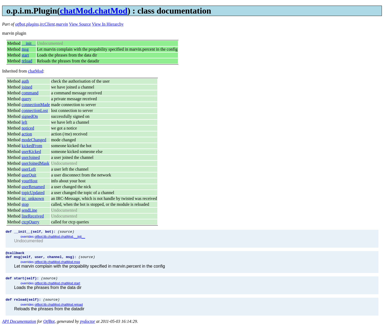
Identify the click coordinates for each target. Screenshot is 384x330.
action (27, 134)
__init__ (29, 43)
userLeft (29, 169)
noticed (28, 128)
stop (25, 204)
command (30, 93)
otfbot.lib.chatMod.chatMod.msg (57, 264)
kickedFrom (32, 145)
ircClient (47, 24)
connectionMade (36, 104)
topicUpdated (33, 192)
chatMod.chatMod (93, 10)
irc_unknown (33, 198)
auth (25, 81)
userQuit (29, 175)
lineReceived (33, 216)
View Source (80, 24)
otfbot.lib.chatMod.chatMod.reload (59, 309)
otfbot (20, 24)
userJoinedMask (35, 163)
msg (25, 49)
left (24, 122)
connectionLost (35, 110)
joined (27, 87)
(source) (66, 232)
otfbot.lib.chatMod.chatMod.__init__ (60, 237)
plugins (32, 24)
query (26, 98)
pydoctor (87, 325)
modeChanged (34, 140)
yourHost (30, 181)
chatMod (35, 71)
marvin (62, 24)
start (25, 55)
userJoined (31, 157)
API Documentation (19, 325)
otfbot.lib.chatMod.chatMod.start (57, 286)
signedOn (30, 116)
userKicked (31, 151)
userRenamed (33, 186)
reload (27, 61)
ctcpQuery (30, 222)
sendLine (29, 210)
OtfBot (49, 325)
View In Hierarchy (108, 24)
